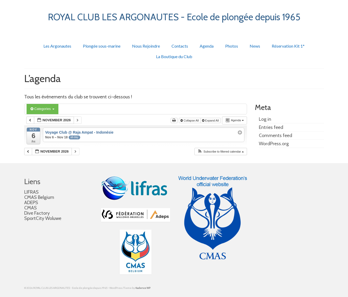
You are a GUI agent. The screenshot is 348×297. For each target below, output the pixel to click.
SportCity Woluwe (42, 218)
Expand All (211, 120)
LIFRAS (31, 192)
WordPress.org (274, 144)
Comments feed (275, 135)
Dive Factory (37, 213)
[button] (220, 151)
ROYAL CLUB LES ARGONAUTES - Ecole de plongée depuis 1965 (174, 17)
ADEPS (31, 202)
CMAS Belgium (39, 197)
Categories (42, 109)
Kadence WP (142, 288)
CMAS (30, 208)
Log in (265, 119)
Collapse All (190, 120)
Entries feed (271, 127)
